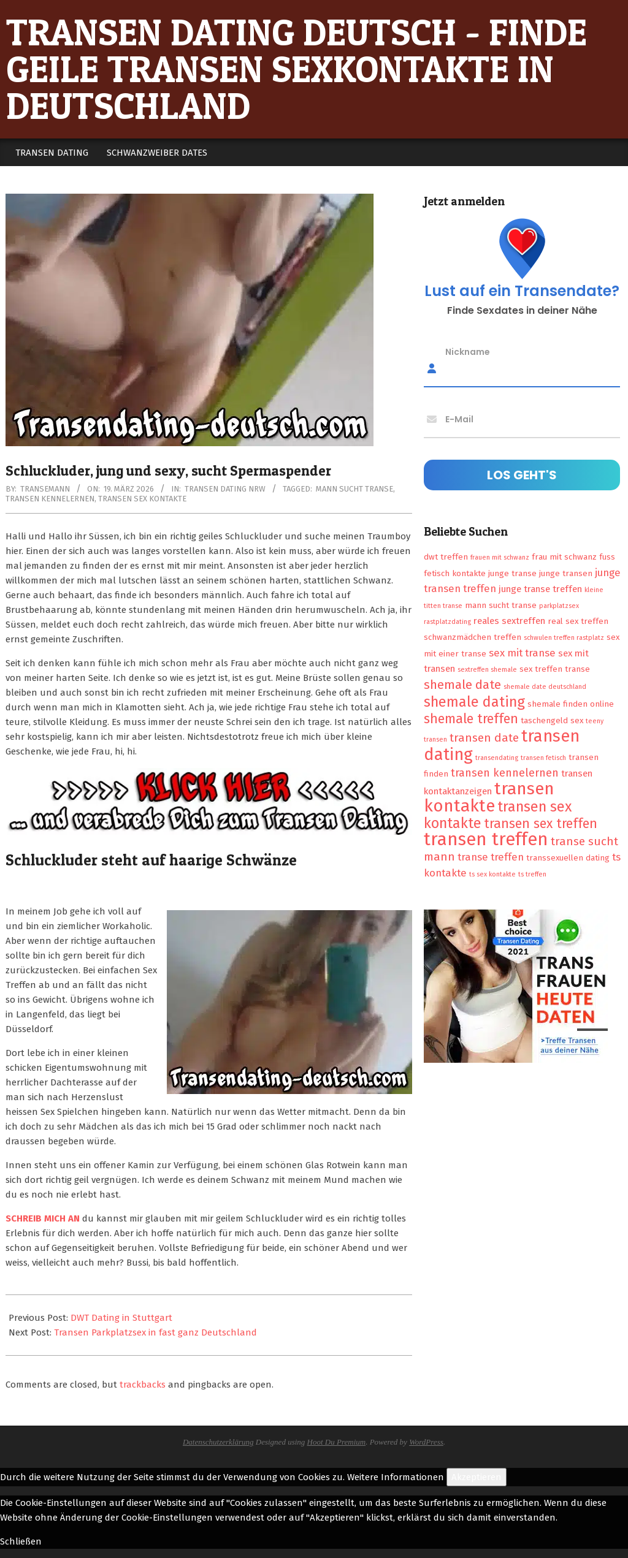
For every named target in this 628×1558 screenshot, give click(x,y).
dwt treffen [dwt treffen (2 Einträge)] (446, 557)
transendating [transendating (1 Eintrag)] (496, 758)
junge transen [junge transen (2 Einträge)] (565, 573)
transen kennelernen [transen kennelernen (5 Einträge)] (505, 773)
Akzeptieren (476, 1477)
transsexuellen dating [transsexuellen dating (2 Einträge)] (568, 858)
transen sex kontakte (142, 498)
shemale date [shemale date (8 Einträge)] (462, 684)
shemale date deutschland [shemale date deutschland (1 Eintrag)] (545, 687)
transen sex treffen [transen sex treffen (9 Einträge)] (540, 824)
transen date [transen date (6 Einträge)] (484, 738)
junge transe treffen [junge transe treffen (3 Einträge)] (540, 589)
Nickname (467, 352)
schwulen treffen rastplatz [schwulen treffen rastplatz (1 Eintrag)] (564, 638)
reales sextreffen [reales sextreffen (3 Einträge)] (509, 620)
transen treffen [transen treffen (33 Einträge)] (486, 839)
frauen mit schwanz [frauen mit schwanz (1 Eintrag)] (499, 557)
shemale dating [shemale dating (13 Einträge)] (474, 701)
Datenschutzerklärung (218, 1441)
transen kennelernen (50, 498)
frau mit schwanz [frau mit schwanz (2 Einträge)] (564, 557)
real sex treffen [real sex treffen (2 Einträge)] (578, 621)
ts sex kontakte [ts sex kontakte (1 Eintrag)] (492, 874)
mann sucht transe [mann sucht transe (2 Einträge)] (501, 605)
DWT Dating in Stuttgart (121, 1317)
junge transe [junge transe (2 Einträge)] (512, 573)
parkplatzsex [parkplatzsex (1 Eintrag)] (559, 606)
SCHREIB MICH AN (43, 1218)
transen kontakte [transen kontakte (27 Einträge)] (489, 797)
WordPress (426, 1441)
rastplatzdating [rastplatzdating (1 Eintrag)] (447, 622)
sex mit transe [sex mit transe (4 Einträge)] (522, 653)
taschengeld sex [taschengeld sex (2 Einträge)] (552, 720)
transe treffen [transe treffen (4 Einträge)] (491, 857)
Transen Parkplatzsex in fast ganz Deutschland (155, 1332)
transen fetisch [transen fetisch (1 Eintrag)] (543, 758)
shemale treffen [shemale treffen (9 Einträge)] (471, 719)
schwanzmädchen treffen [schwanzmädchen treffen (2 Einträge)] (472, 637)
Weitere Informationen (395, 1477)
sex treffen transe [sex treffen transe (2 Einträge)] (554, 669)
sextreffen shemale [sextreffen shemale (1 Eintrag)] (487, 670)
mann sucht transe (354, 488)
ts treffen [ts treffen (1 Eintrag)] (532, 874)
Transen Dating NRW (225, 488)
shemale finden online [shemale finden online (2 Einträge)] (570, 704)
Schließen (21, 1541)
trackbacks (143, 1384)
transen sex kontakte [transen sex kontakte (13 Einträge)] (498, 815)
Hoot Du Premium (336, 1441)
